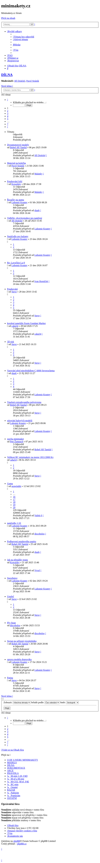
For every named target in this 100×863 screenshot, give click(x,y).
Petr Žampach (16, 441)
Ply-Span (11, 622)
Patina (10, 677)
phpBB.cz (22, 843)
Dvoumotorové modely (18, 145)
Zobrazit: (17, 702)
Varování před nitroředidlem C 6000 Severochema (31, 370)
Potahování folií (14, 181)
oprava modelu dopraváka (19, 659)
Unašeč (10, 596)
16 (14, 497)
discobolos (39, 534)
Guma (10, 483)
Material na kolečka (16, 163)
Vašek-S (38, 515)
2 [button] (7, 111)
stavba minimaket (15, 439)
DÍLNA (7, 75)
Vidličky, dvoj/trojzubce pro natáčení (24, 218)
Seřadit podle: (45, 702)
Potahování (12, 289)
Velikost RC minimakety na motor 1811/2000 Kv (30, 457)
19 (14, 505)
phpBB (16, 841)
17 (14, 499)
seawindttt (16, 486)
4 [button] (7, 116)
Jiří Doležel (19, 81)
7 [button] (7, 124)
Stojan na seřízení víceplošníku (22, 641)
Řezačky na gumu (15, 199)
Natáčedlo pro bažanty (17, 236)
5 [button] (7, 119)
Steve (14, 291)
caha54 (15, 326)
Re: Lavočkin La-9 (16, 262)
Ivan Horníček (41, 281)
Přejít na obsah (8, 18)
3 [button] (7, 113)
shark (37, 210)
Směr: (69, 702)
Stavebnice (12, 578)
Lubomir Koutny (19, 202)
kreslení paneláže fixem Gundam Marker (26, 323)
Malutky (38, 173)
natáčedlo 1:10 (14, 523)
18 (14, 502)
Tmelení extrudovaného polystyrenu (24, 402)
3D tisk (10, 341)
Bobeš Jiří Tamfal (18, 147)
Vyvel (37, 570)
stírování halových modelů (19, 420)
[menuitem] (23, 36)
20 (14, 507)
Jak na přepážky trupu (17, 560)
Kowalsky (16, 184)
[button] (7, 99)
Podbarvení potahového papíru (21, 541)
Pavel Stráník (32, 81)
